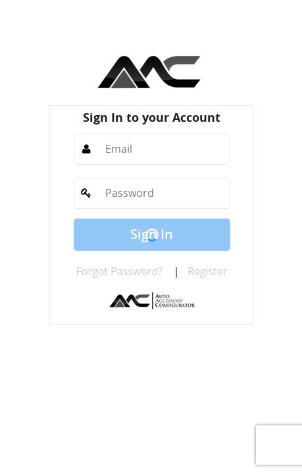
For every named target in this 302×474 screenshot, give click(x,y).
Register (207, 271)
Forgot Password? (119, 271)
